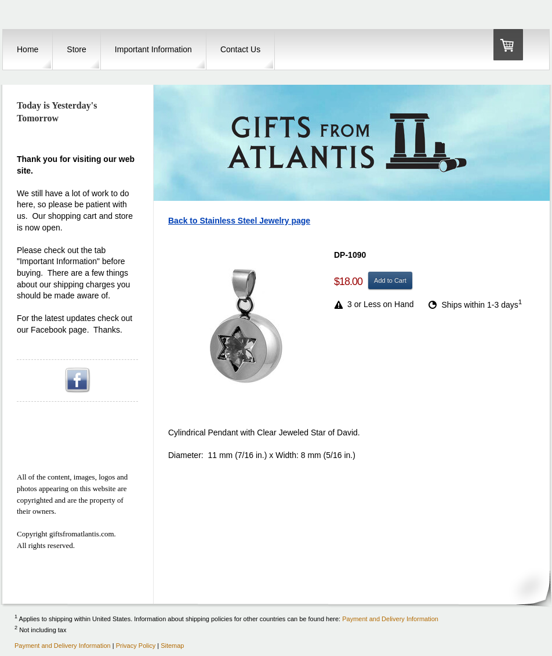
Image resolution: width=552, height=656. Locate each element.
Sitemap (172, 645)
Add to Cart (390, 280)
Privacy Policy (135, 645)
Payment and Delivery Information (390, 618)
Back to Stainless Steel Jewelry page (239, 220)
